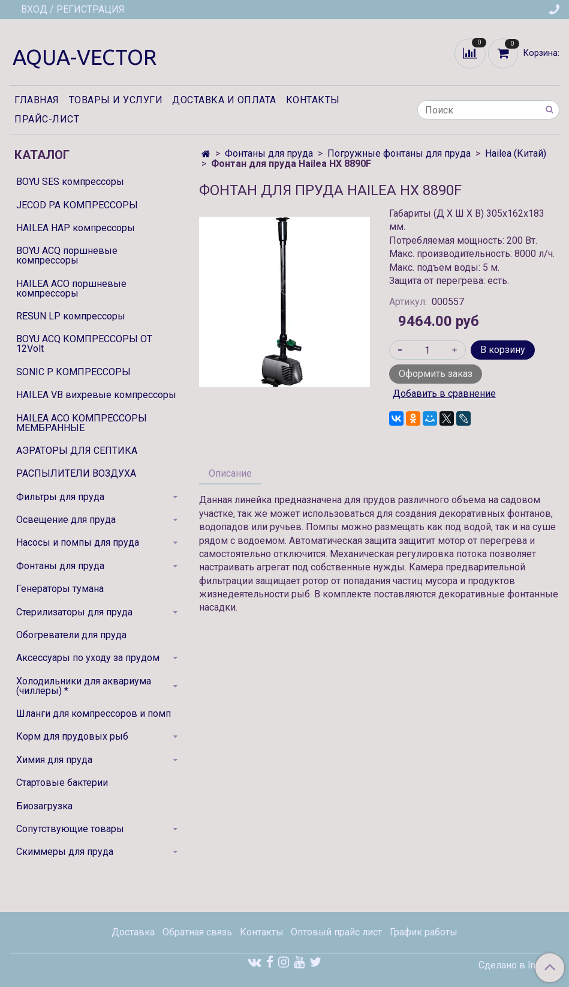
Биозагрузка (44, 806)
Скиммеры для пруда (64, 851)
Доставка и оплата (224, 100)
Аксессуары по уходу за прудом (87, 657)
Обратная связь (197, 932)
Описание (230, 473)
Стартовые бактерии (62, 782)
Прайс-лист (46, 119)
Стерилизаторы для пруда (74, 612)
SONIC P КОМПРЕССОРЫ (73, 372)
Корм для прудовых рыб (72, 736)
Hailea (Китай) (515, 153)
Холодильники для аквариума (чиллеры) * (83, 685)
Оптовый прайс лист (336, 932)
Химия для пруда (54, 759)
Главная (36, 100)
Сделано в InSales (518, 965)
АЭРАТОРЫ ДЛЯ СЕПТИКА (76, 450)
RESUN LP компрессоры (70, 316)
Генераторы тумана (60, 588)
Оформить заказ (435, 373)
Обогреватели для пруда (71, 635)
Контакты (313, 100)
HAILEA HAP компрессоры (75, 228)
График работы (423, 932)
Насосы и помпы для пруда (77, 542)
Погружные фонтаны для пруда (399, 153)
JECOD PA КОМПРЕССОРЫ (77, 205)
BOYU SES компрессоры (70, 181)
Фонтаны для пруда (269, 153)
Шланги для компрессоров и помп (93, 713)
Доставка (133, 932)
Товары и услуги (116, 100)
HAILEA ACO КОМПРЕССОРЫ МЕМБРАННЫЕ (81, 422)
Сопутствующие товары (70, 829)
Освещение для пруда (66, 519)
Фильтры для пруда (60, 497)
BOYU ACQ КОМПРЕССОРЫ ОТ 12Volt (84, 343)
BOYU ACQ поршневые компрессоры (67, 255)
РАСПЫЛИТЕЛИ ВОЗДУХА (76, 473)
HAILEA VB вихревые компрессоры (96, 394)
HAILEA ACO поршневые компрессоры (71, 288)
